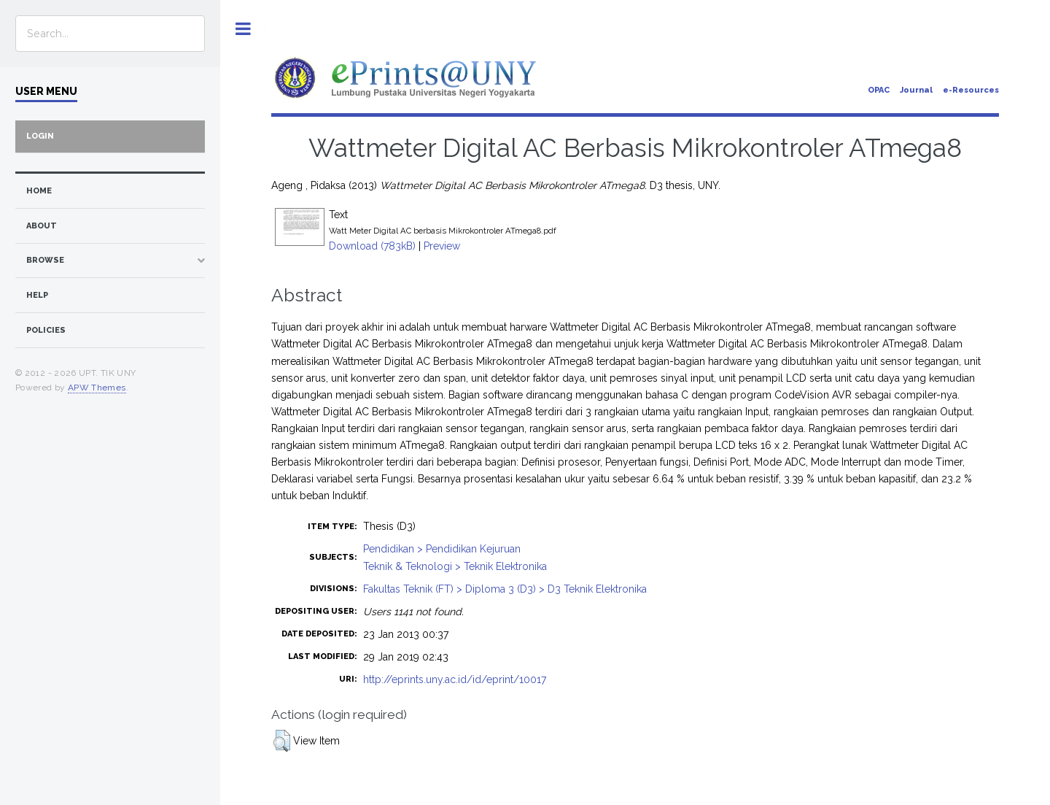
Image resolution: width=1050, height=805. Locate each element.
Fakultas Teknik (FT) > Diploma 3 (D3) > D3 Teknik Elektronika (505, 589)
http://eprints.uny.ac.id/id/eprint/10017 (454, 679)
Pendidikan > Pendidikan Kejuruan (442, 549)
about (41, 226)
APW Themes (97, 387)
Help (37, 295)
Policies (46, 330)
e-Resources (971, 90)
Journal (916, 90)
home (39, 191)
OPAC (879, 90)
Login (40, 136)
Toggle (243, 29)
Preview (442, 246)
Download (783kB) (372, 246)
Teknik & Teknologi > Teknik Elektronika (455, 566)
